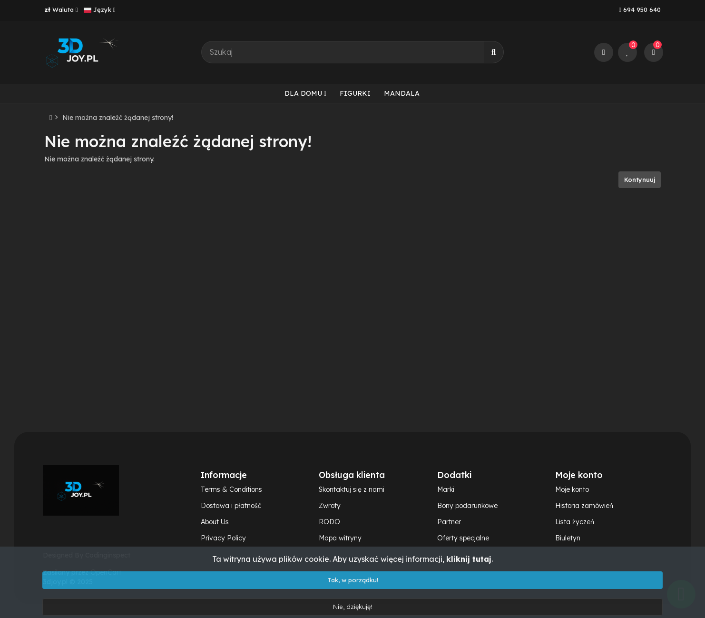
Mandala (402, 93)
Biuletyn (567, 538)
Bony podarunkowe (467, 505)
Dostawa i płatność (231, 505)
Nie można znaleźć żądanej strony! (117, 117)
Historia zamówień (584, 505)
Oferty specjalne (463, 538)
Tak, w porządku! (352, 580)
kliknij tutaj (468, 559)
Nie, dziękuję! (352, 606)
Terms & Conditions (231, 489)
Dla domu (305, 93)
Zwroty (330, 505)
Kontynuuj (639, 179)
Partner (449, 522)
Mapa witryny (340, 538)
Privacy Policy (223, 538)
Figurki (355, 93)
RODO (329, 522)
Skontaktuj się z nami (351, 489)
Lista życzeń (574, 522)
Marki (445, 489)
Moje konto (572, 489)
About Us (215, 522)
